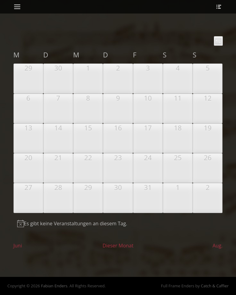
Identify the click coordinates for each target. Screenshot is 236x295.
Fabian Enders (54, 286)
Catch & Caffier (215, 286)
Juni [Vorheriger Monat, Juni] (18, 245)
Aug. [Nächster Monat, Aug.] (218, 245)
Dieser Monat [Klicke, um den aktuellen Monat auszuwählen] (118, 245)
